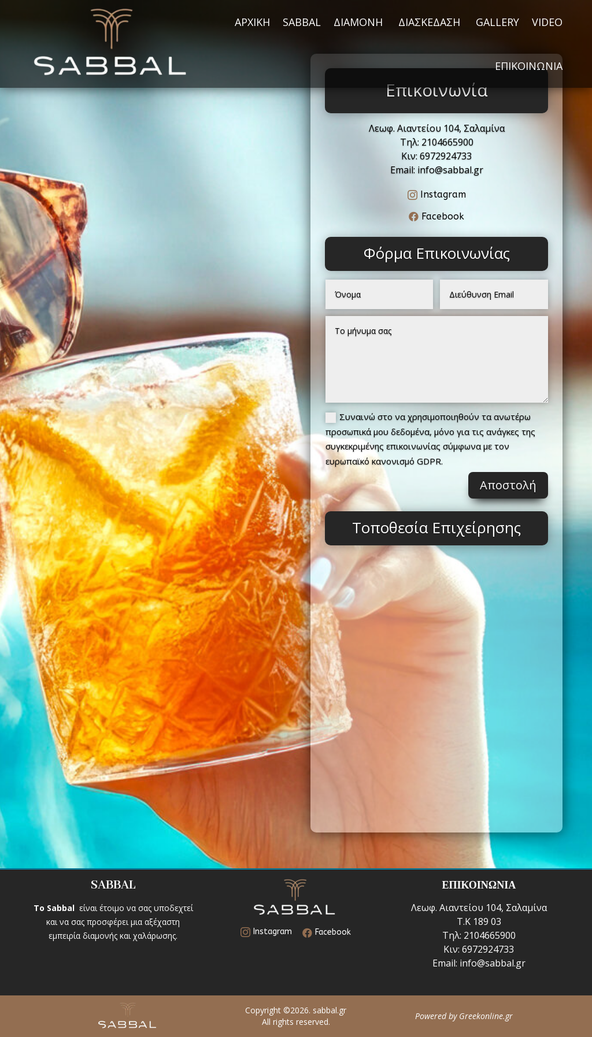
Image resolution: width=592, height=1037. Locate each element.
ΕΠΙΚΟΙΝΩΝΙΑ (529, 66)
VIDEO (547, 22)
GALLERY (497, 22)
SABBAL (302, 22)
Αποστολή (508, 485)
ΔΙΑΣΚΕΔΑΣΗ (430, 22)
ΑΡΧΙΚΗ (252, 22)
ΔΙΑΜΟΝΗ (360, 22)
